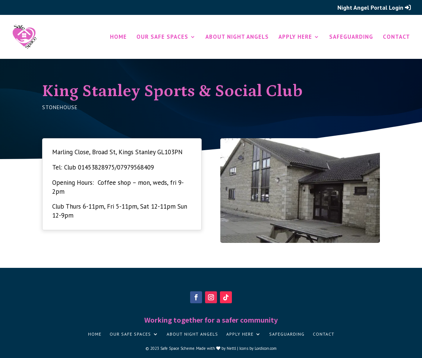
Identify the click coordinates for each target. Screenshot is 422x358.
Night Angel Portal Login (374, 7)
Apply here (295, 37)
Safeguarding (351, 37)
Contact (396, 37)
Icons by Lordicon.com (258, 348)
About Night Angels (237, 37)
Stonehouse (60, 107)
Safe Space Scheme (177, 348)
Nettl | (233, 348)
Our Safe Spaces (162, 37)
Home (118, 37)
